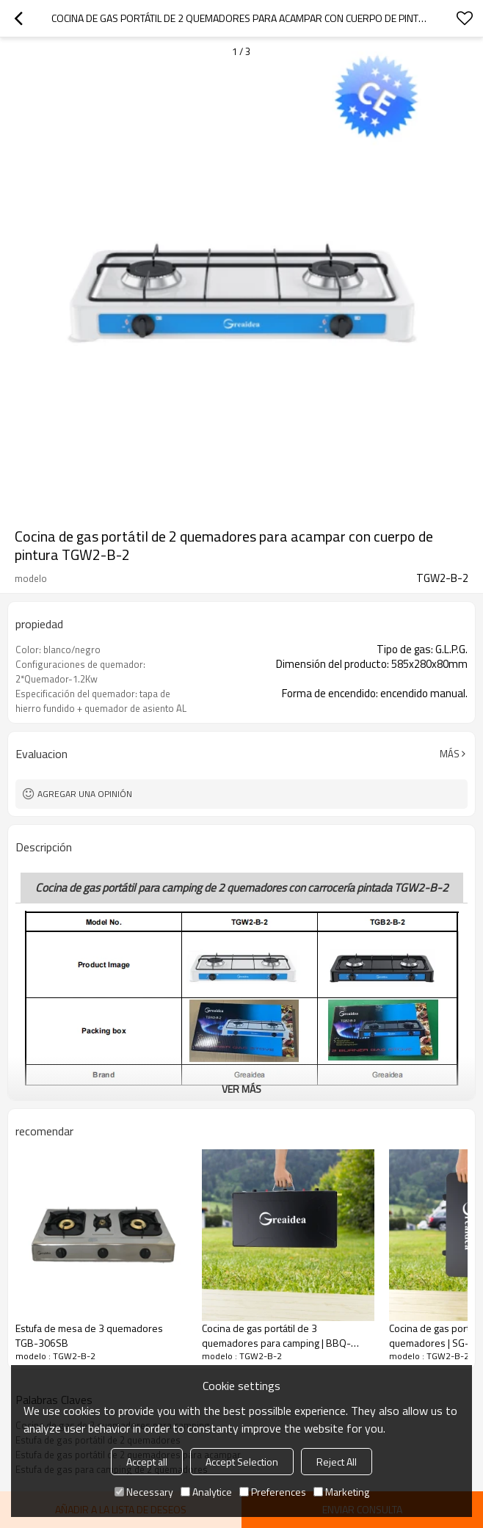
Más (450, 753)
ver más (241, 1088)
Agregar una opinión (84, 794)
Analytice (206, 1491)
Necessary (144, 1491)
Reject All (336, 1461)
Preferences (272, 1491)
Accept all (146, 1461)
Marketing (341, 1491)
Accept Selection (242, 1461)
